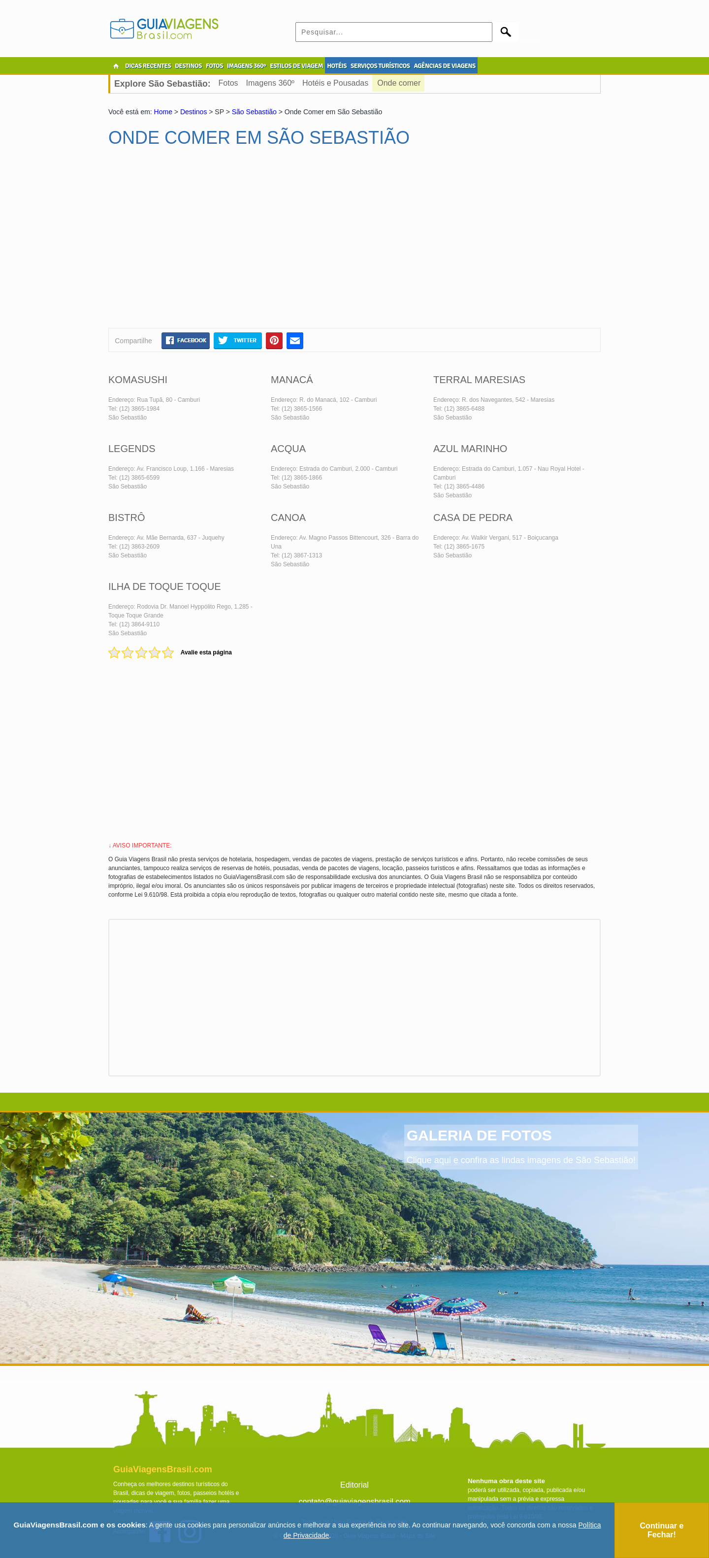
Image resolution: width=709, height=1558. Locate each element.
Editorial (354, 1485)
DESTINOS (188, 66)
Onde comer (398, 83)
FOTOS (214, 66)
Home (163, 112)
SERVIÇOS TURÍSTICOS (380, 66)
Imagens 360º (270, 83)
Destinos (193, 112)
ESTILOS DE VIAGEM (296, 66)
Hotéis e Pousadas (335, 83)
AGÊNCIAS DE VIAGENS (444, 66)
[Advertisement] (203, 242)
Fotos (228, 83)
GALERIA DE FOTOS (479, 1135)
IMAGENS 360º (246, 66)
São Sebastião (254, 112)
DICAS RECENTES (148, 66)
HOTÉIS (337, 66)
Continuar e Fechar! (662, 1530)
